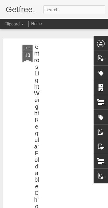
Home (36, 23)
